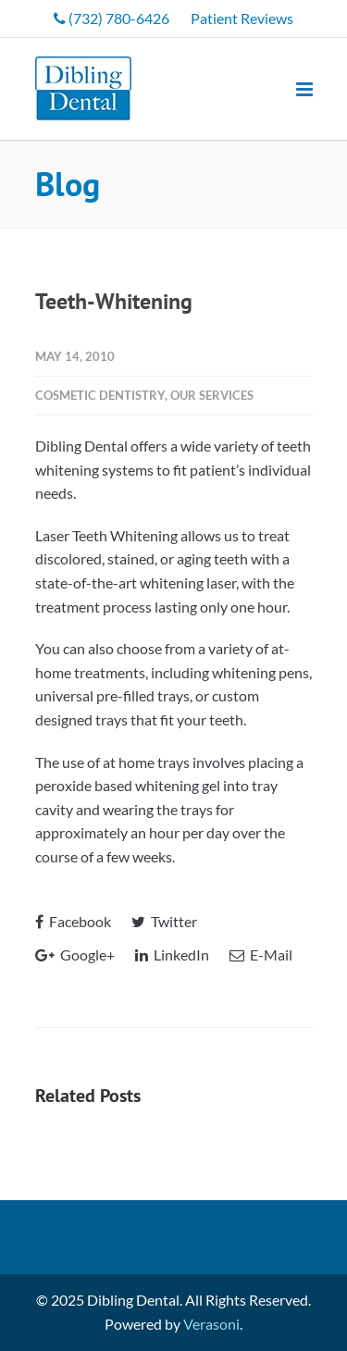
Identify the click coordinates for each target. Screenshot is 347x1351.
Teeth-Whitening (113, 301)
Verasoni (211, 1323)
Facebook (73, 921)
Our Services (212, 395)
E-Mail (260, 954)
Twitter (164, 921)
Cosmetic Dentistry (100, 395)
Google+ (75, 954)
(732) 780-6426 (111, 18)
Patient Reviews (242, 18)
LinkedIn (172, 954)
